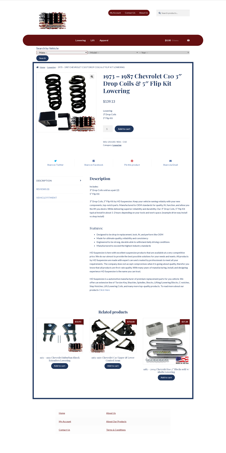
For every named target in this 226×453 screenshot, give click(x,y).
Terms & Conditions (116, 435)
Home (42, 67)
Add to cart (124, 128)
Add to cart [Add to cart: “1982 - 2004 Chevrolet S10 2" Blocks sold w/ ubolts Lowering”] (166, 383)
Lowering (81, 40)
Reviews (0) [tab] (42, 195)
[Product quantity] (108, 129)
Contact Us (130, 13)
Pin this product (132, 170)
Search (42, 58)
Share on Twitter (55, 170)
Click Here (104, 296)
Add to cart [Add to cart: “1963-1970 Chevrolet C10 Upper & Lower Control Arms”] (113, 372)
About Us (143, 13)
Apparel (104, 40)
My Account (115, 13)
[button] (92, 76)
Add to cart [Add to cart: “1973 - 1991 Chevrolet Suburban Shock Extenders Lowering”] (59, 372)
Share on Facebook (93, 170)
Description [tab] (44, 186)
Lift (93, 40)
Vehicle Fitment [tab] (46, 203)
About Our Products (116, 427)
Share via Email (170, 170)
